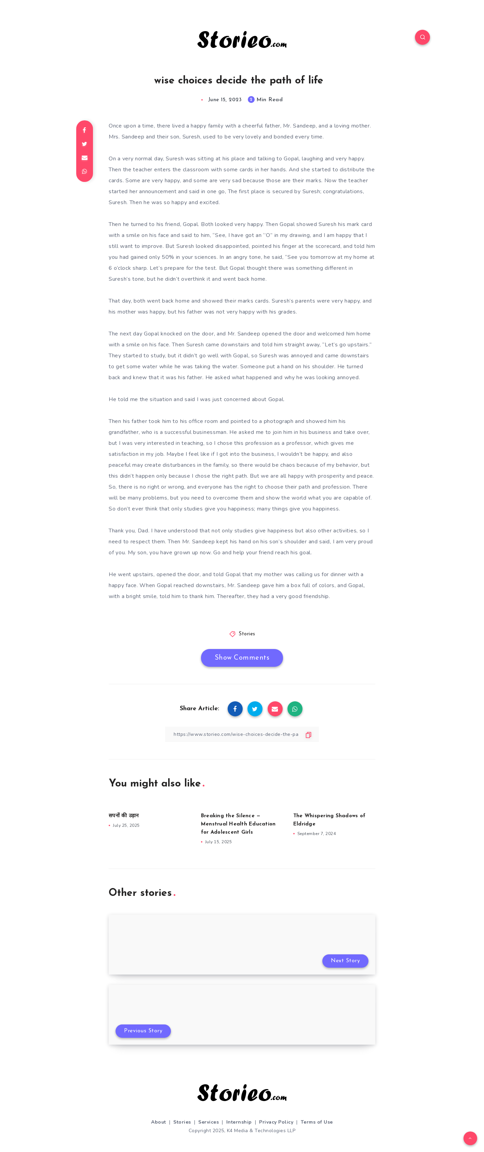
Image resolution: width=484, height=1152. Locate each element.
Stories (247, 634)
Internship (239, 1122)
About (158, 1122)
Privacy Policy (276, 1122)
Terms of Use (317, 1122)
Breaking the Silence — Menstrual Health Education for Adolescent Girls (238, 824)
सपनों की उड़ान (123, 816)
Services (208, 1122)
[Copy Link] (242, 734)
